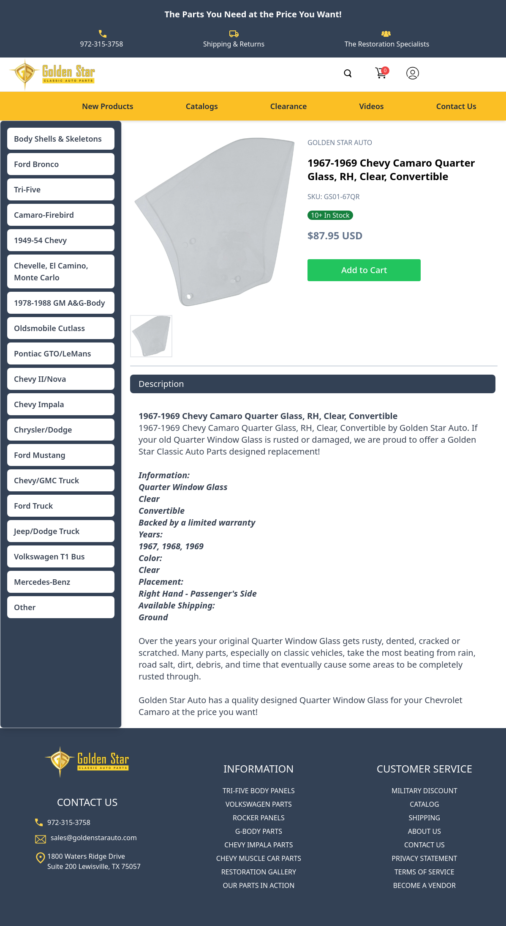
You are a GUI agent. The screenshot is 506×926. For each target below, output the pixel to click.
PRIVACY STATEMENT (424, 858)
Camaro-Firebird (44, 215)
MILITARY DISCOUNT (424, 790)
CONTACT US (424, 844)
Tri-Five (27, 189)
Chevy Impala (39, 404)
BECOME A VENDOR (424, 885)
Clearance (288, 106)
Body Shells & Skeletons (58, 139)
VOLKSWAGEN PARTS (259, 804)
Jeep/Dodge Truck (46, 531)
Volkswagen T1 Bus (49, 556)
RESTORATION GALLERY (258, 872)
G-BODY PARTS (258, 831)
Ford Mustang (39, 455)
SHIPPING (425, 817)
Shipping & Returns (233, 44)
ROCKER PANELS (259, 817)
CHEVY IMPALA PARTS (258, 844)
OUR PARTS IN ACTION (258, 885)
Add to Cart (364, 270)
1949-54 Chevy (40, 240)
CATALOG (424, 804)
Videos (371, 106)
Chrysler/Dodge (43, 430)
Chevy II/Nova (40, 379)
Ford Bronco (36, 164)
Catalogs (202, 106)
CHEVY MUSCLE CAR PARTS (258, 858)
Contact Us (456, 106)
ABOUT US (424, 831)
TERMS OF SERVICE (424, 872)
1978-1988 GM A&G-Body (59, 303)
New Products (107, 106)
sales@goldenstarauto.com (94, 837)
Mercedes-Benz (42, 582)
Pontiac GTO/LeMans (52, 353)
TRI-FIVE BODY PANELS (259, 790)
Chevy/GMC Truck (46, 480)
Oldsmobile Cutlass (49, 328)
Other (24, 607)
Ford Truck (33, 506)
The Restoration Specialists (387, 44)
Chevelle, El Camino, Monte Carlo (51, 271)
